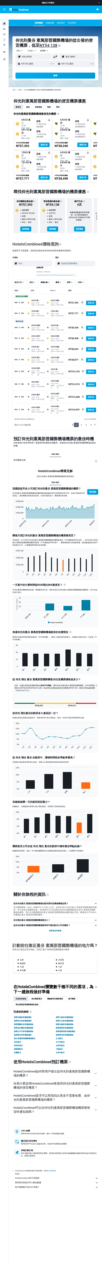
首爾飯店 (17, 1053)
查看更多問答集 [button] (55, 931)
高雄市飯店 (18, 1045)
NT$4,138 (48, 45)
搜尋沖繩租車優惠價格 (23, 1017)
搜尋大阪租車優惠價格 (64, 1017)
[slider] (75, 274)
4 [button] (91, 425)
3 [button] (86, 425)
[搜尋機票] (4, 17)
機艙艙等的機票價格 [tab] (55, 999)
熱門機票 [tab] (71, 999)
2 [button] (81, 425)
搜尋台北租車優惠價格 (64, 1021)
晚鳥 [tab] (49, 107)
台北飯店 (59, 1038)
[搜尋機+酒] (4, 33)
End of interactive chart (14, 880)
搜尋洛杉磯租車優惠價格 (23, 1028)
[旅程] (4, 45)
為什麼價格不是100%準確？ (56, 1187)
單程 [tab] (58, 107)
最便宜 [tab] (18, 107)
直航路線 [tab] (38, 107)
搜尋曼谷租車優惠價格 (23, 1035)
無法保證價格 (51, 1171)
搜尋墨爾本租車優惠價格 (23, 1024)
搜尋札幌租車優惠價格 (64, 1024)
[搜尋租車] (4, 27)
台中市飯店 (60, 1042)
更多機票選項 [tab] (36, 999)
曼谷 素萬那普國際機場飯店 (24, 1038)
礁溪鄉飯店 (18, 1049)
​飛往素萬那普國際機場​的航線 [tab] (27, 1005)
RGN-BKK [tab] (55, 454)
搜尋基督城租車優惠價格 (65, 1031)
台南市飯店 (60, 1045)
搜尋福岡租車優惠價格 (64, 1028)
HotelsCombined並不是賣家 (56, 1178)
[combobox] (44, 50)
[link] (25, 229)
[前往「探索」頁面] (4, 38)
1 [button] (76, 425)
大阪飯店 (59, 1049)
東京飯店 (17, 1042)
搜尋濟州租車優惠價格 (64, 1035)
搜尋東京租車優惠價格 (23, 1021)
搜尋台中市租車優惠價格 (23, 1031)
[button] (99, 3)
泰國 (19, 90)
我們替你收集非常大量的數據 (56, 1182)
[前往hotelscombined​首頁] (19, 9)
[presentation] (59, 45)
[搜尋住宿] (4, 22)
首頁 (13, 90)
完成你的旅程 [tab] (21, 999)
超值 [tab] (28, 107)
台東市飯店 (60, 1053)
